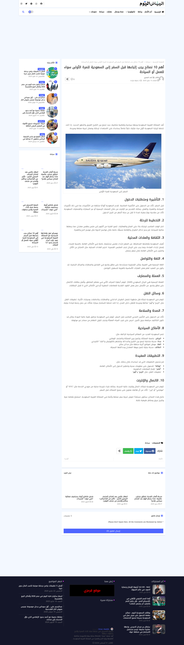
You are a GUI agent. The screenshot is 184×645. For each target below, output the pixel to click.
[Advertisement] (92, 36)
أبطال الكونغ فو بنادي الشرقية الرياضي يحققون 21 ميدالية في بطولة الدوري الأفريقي (34, 139)
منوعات (94, 12)
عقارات (109, 12)
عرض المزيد (67, 473)
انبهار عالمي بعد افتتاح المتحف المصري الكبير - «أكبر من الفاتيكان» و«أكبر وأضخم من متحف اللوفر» (113, 499)
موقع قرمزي (92, 590)
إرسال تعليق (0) (113, 531)
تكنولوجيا (131, 12)
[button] (23, 11)
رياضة (140, 12)
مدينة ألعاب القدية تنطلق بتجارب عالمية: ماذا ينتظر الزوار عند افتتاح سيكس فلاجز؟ (148, 499)
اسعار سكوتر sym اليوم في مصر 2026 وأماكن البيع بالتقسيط (33, 85)
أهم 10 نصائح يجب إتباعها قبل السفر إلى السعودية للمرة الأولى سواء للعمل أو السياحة (30, 238)
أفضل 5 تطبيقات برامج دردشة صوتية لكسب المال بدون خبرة (34, 72)
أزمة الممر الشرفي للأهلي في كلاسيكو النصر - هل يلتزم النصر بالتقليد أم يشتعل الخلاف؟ (137, 601)
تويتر (137, 451)
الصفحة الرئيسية (158, 62)
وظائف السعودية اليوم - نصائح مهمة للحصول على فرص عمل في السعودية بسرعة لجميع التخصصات (136, 615)
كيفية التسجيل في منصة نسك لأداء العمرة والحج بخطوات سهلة (30, 208)
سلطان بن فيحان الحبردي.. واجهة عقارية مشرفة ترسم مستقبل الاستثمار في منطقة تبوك (137, 629)
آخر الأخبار (148, 12)
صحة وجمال (118, 12)
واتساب (126, 451)
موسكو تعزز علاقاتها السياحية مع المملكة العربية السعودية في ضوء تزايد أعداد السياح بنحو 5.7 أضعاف (49, 239)
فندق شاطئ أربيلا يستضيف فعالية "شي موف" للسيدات (79, 498)
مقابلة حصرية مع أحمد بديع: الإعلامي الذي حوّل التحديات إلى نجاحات (33, 112)
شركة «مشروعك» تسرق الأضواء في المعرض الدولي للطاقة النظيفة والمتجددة (33, 126)
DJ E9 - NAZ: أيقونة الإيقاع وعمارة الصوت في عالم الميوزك (136, 588)
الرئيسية (157, 12)
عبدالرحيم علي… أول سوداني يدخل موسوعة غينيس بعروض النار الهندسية (33, 99)
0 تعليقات (68, 516)
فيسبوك (148, 451)
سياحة (101, 12)
